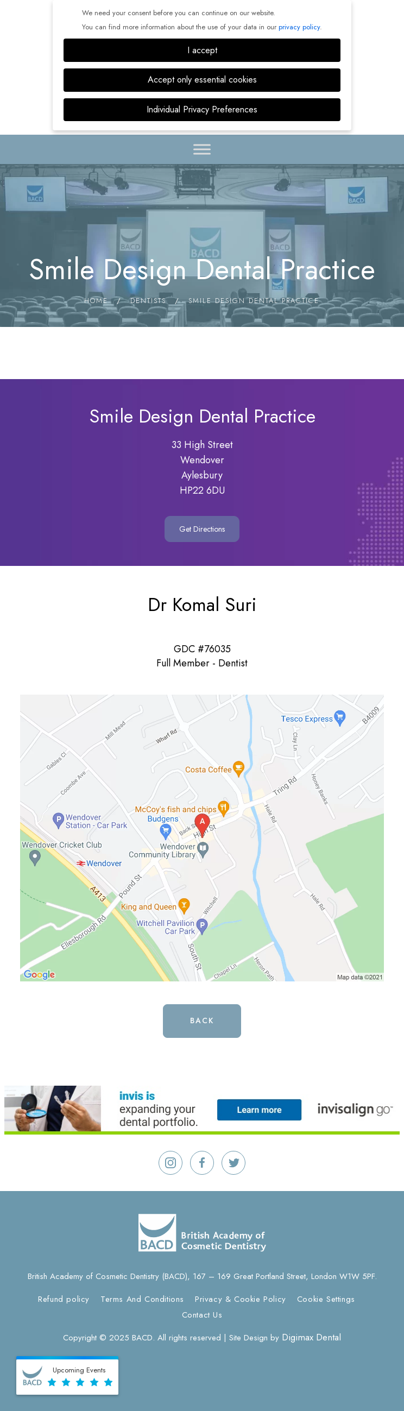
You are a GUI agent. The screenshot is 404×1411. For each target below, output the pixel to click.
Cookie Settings (326, 1299)
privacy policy (299, 27)
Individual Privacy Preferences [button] (202, 109)
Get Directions (202, 529)
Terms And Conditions (142, 1299)
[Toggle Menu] (202, 149)
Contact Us (202, 1315)
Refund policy (64, 1299)
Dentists (148, 300)
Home (96, 300)
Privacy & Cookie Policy (240, 1299)
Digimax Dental (311, 1337)
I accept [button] (202, 50)
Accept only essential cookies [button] (202, 79)
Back (202, 1020)
